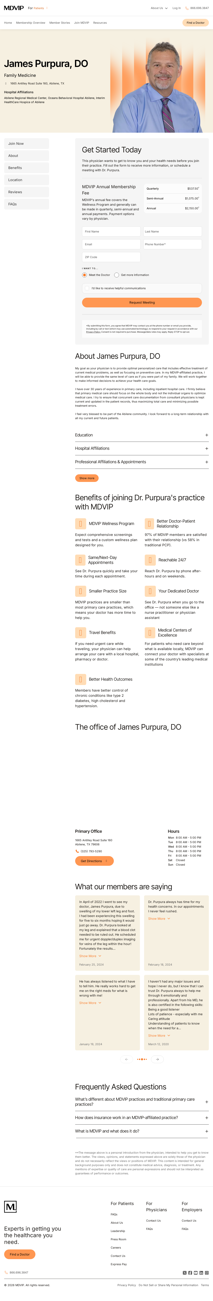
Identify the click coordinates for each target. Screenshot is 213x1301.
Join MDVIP (81, 22)
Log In (177, 8)
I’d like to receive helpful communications (119, 288)
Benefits (15, 168)
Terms (205, 1285)
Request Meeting (142, 302)
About (13, 156)
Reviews (15, 192)
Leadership (118, 1231)
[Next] (157, 1059)
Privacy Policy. (93, 332)
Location (15, 180)
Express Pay (119, 1264)
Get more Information (135, 275)
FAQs (12, 204)
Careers (116, 1247)
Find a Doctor (196, 22)
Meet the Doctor (99, 275)
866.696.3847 (199, 8)
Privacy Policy (126, 1285)
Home (8, 22)
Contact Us (118, 1256)
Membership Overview (30, 22)
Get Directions (94, 861)
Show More (87, 956)
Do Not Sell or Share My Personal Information (168, 1285)
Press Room (118, 1239)
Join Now (16, 143)
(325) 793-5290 (91, 851)
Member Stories (59, 22)
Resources (100, 22)
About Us (117, 1222)
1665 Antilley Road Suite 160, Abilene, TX (37, 83)
